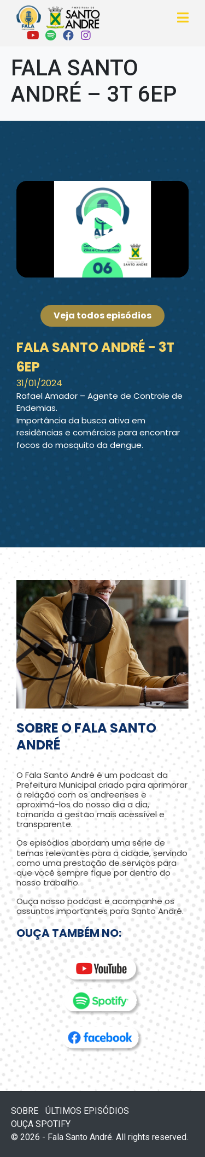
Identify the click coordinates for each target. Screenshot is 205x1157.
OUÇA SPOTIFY (41, 1124)
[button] (103, 229)
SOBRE (24, 1111)
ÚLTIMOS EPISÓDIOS (87, 1111)
